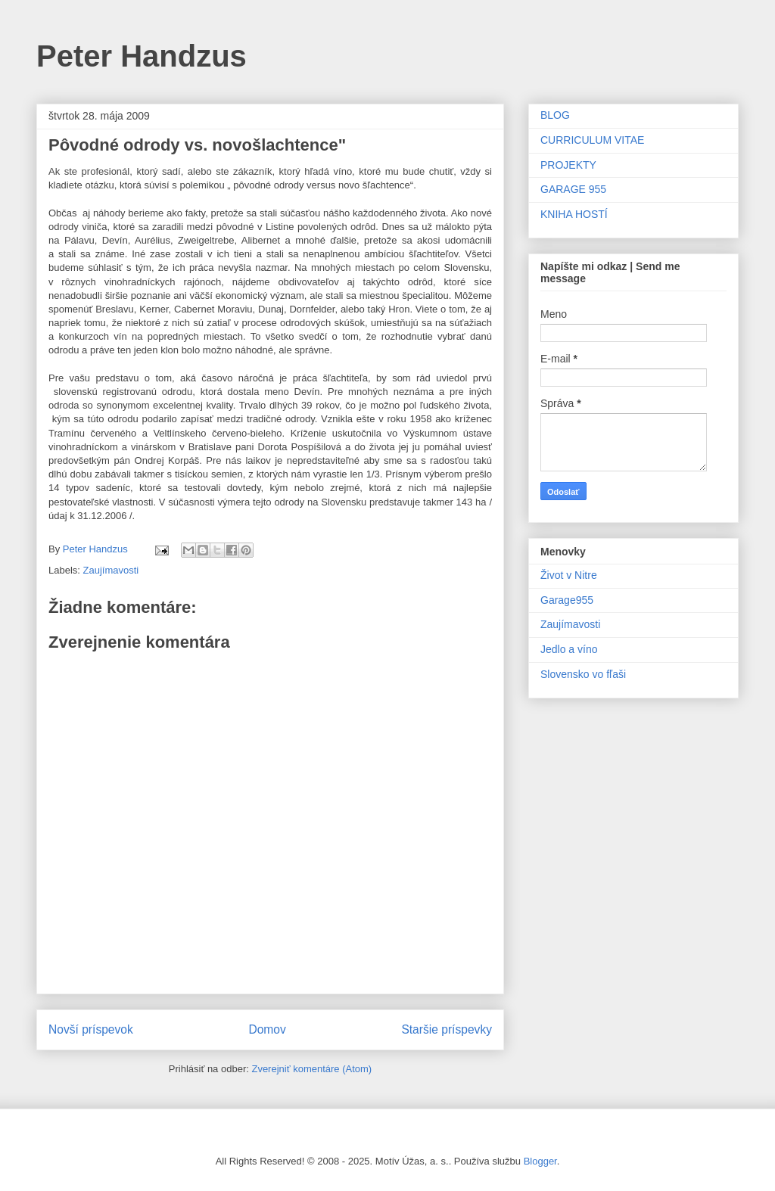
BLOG (555, 115)
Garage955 (566, 600)
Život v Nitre (568, 575)
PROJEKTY (568, 165)
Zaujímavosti (111, 570)
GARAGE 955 (573, 189)
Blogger (540, 1161)
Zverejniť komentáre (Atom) (311, 1068)
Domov (266, 1029)
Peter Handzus (141, 56)
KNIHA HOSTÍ (574, 214)
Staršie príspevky (446, 1029)
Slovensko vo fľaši (583, 674)
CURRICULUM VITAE (592, 140)
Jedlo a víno (569, 649)
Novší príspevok (90, 1029)
